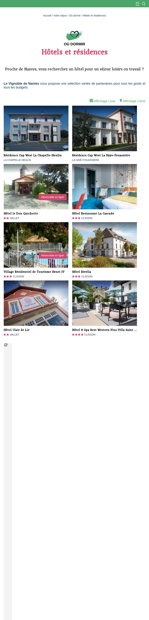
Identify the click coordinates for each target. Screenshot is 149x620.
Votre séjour (60, 15)
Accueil (47, 15)
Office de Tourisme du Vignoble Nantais (74, 3)
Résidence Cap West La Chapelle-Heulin (33, 155)
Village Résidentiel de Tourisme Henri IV (34, 272)
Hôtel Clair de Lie (17, 330)
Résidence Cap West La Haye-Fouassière (101, 155)
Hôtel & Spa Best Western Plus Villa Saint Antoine (109, 330)
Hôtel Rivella (81, 272)
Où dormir (75, 15)
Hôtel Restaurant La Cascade (93, 213)
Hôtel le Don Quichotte (20, 213)
